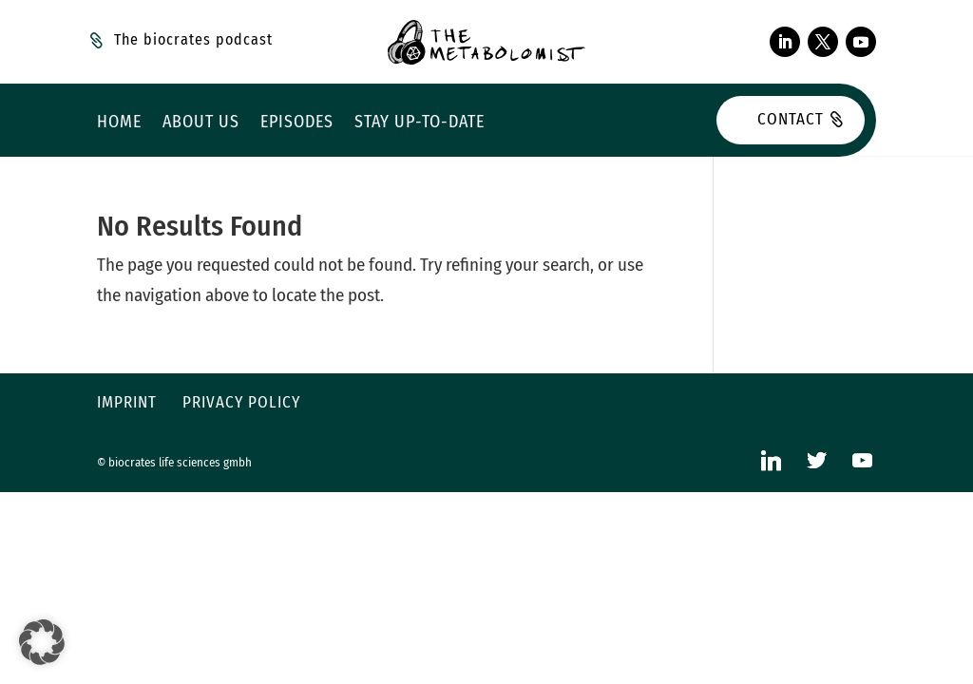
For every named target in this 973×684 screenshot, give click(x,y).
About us (200, 123)
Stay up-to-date (419, 123)
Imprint (127, 402)
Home (119, 123)
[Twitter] (817, 460)
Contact (790, 119)
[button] (42, 642)
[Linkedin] (772, 460)
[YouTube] (863, 460)
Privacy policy (241, 402)
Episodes (297, 123)
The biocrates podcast (193, 39)
